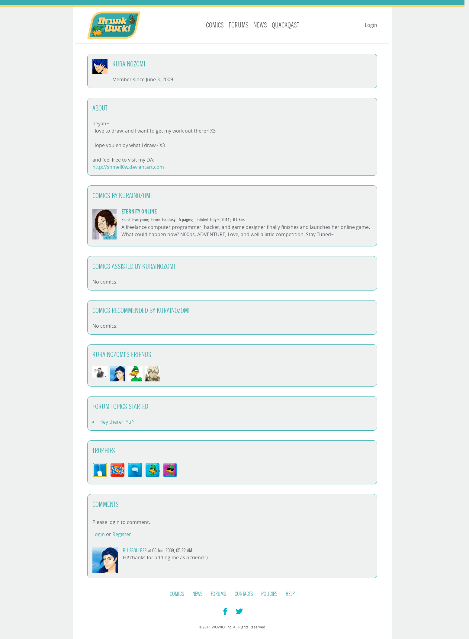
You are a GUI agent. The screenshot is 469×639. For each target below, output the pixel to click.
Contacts (244, 594)
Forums (239, 25)
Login (371, 25)
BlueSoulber (135, 550)
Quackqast (285, 25)
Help (290, 594)
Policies (269, 594)
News (260, 25)
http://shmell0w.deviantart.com (128, 167)
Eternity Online (139, 211)
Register (121, 534)
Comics (215, 25)
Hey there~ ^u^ (116, 422)
